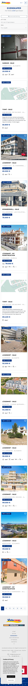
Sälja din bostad (14, 637)
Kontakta (14, 641)
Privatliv (23, 679)
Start (14, 631)
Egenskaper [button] (14, 635)
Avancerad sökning (14, 16)
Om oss (14, 633)
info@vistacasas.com (14, 654)
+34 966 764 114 (14, 656)
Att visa (3, 19)
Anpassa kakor (11, 680)
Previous (4, 47)
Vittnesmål (14, 639)
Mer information (11, 673)
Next (24, 47)
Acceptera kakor (11, 676)
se (21, 2)
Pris (2, 25)
